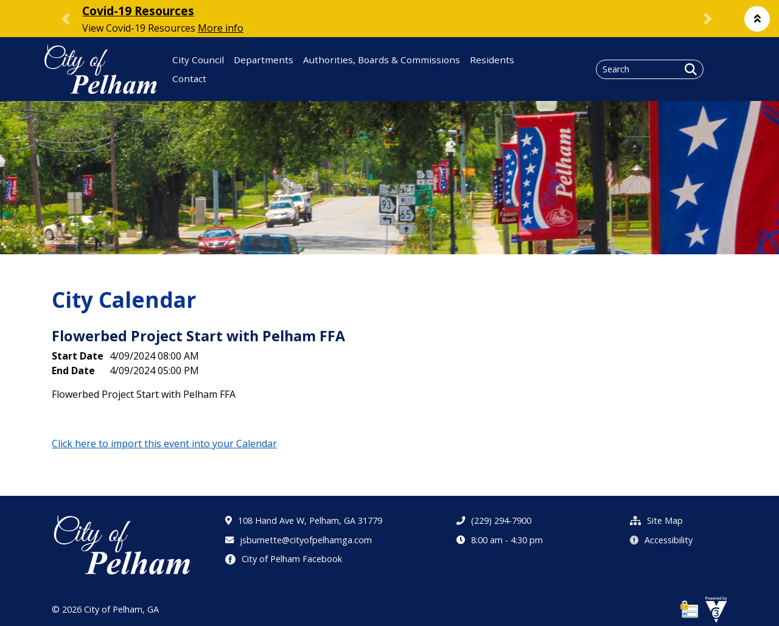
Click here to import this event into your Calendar (164, 443)
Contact (189, 78)
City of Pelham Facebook (283, 559)
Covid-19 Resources (138, 10)
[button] (757, 19)
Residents (492, 60)
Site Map (656, 520)
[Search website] (649, 69)
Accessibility (661, 540)
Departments (263, 60)
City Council (198, 60)
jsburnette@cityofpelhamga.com (298, 540)
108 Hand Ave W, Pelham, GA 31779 (303, 520)
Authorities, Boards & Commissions (381, 60)
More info (220, 28)
